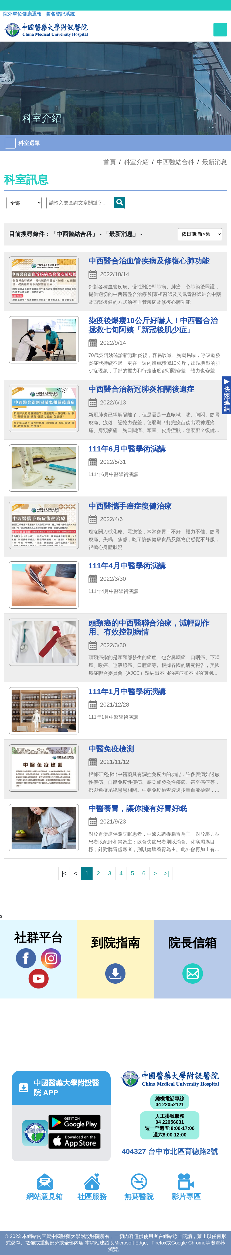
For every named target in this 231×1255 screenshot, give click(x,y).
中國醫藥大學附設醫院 (169, 1079)
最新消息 (214, 162)
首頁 (109, 162)
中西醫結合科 (175, 162)
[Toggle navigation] (220, 29)
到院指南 (115, 973)
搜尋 (119, 202)
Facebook (26, 958)
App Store (74, 1141)
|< (64, 873)
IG (51, 958)
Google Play (74, 1123)
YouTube (38, 979)
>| (166, 873)
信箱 (192, 973)
